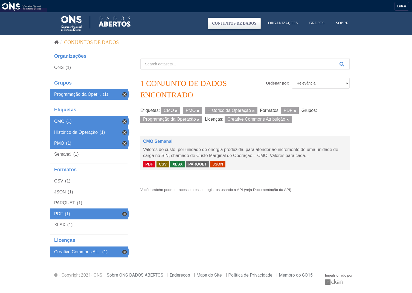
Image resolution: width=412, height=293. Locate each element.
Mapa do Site (209, 275)
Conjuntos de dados (234, 23)
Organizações (283, 23)
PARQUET (197, 164)
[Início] (56, 42)
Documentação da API (271, 190)
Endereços (180, 275)
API (240, 190)
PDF (149, 164)
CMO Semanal (158, 141)
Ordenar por (277, 83)
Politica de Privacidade (250, 275)
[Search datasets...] (237, 64)
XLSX (178, 164)
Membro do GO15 (296, 275)
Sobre (342, 23)
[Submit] (342, 64)
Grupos (316, 23)
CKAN (334, 282)
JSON (218, 164)
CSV (163, 164)
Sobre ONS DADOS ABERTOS (135, 275)
